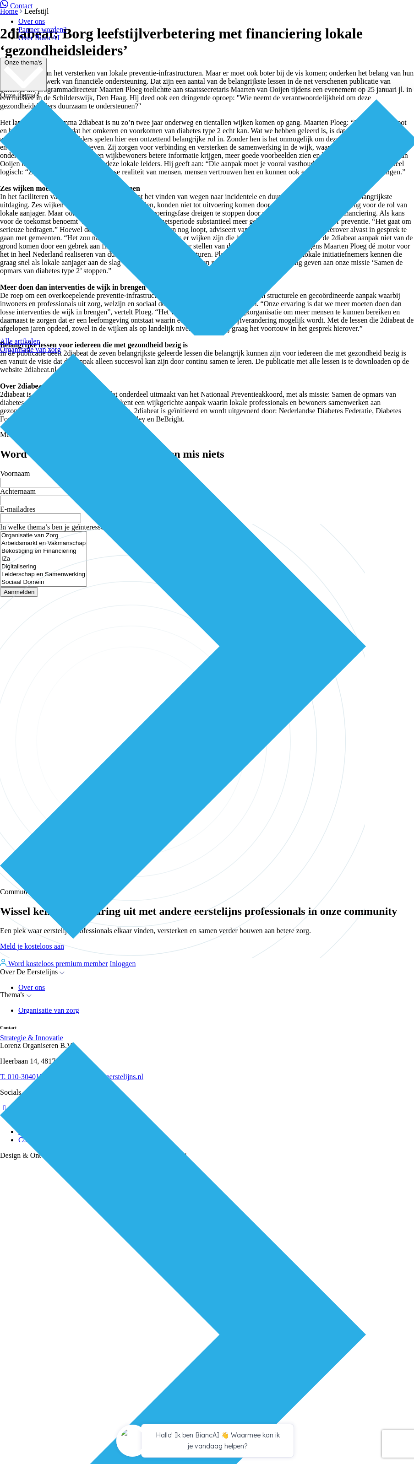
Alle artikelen (20, 341)
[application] (207, 1442)
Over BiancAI (39, 38)
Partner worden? (42, 29)
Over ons (31, 21)
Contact (16, 6)
